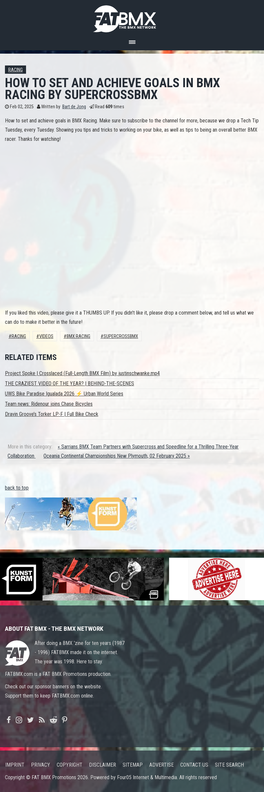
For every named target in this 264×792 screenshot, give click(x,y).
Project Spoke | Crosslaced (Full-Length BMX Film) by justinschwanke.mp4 (82, 373)
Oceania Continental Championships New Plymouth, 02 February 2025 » (117, 456)
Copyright (69, 765)
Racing (15, 70)
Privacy (40, 765)
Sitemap (133, 765)
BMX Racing (78, 336)
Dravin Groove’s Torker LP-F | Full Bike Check (51, 414)
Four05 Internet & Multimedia (147, 777)
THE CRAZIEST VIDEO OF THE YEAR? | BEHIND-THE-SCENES (69, 383)
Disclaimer (102, 765)
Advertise (161, 765)
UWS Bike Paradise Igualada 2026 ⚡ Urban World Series (64, 394)
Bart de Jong (74, 107)
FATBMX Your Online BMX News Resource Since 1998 (132, 17)
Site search (229, 765)
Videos (46, 336)
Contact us (194, 765)
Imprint (14, 765)
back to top (17, 488)
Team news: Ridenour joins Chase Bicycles (49, 404)
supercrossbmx (120, 336)
